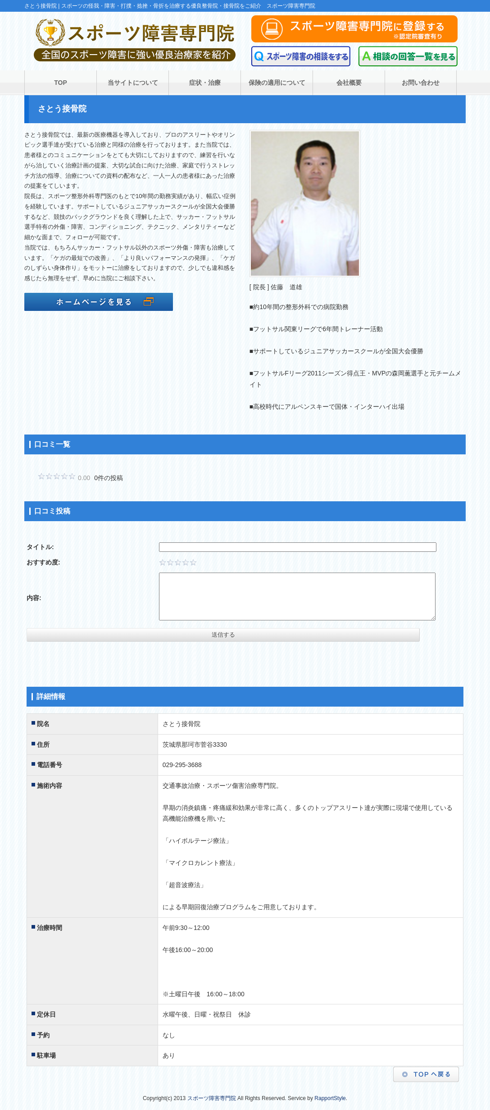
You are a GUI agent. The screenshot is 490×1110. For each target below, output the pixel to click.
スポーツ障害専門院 (211, 1098)
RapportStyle (329, 1098)
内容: (34, 597)
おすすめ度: (43, 562)
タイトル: (40, 546)
